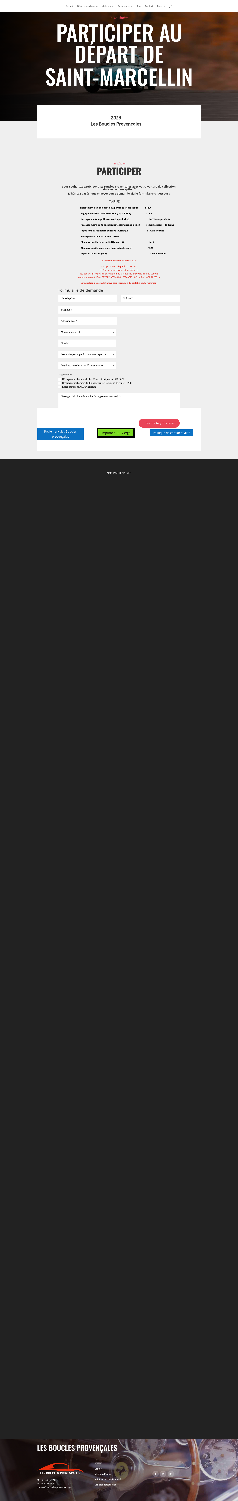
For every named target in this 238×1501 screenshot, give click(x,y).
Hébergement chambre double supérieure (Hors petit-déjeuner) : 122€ (94, 383)
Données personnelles (105, 1485)
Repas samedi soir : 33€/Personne (77, 386)
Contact (149, 6)
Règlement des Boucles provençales (60, 434)
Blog (138, 6)
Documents (123, 6)
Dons (159, 6)
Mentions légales (103, 1474)
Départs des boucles (87, 6)
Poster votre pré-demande (161, 423)
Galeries (106, 6)
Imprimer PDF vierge (115, 433)
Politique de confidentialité (171, 433)
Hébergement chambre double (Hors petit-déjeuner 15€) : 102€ (91, 379)
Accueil (69, 6)
